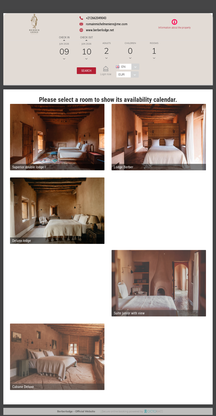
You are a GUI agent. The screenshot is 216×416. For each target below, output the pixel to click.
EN (123, 67)
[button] (86, 70)
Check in (64, 37)
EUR (121, 74)
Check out (86, 37)
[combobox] (129, 67)
